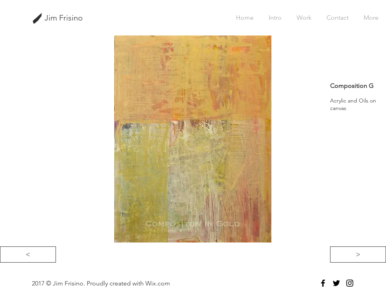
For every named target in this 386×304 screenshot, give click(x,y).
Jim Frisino (64, 17)
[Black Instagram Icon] (349, 283)
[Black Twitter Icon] (336, 283)
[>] (358, 254)
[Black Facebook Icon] (323, 283)
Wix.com (157, 283)
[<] (28, 254)
